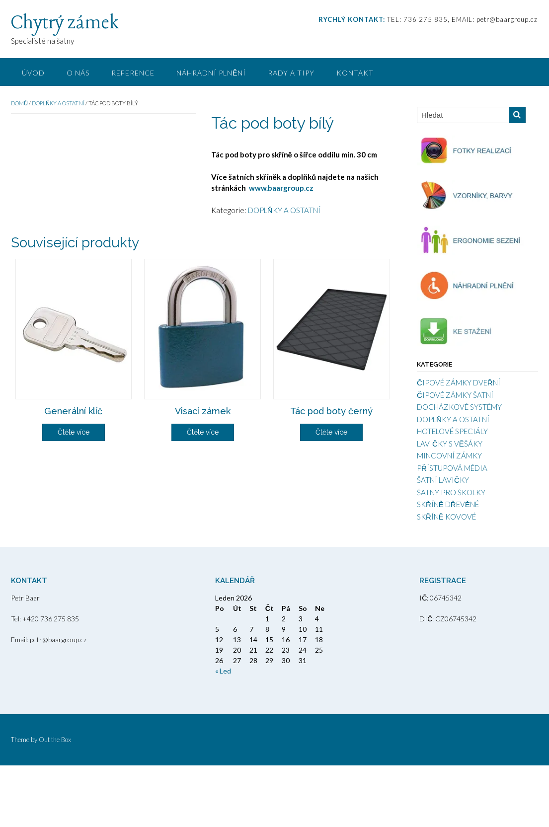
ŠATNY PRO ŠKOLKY (451, 492)
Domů (19, 103)
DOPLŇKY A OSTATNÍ (58, 103)
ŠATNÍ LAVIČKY (443, 479)
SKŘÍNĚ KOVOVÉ (446, 516)
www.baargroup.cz (281, 187)
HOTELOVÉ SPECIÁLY (452, 431)
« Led (223, 732)
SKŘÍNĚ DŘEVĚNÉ (448, 504)
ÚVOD (33, 73)
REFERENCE (133, 73)
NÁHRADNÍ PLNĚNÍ (211, 73)
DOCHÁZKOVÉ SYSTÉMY (459, 406)
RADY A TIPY (291, 73)
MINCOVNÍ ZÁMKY (449, 455)
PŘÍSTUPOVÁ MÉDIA (452, 467)
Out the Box (55, 801)
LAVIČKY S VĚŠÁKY (449, 443)
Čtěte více (73, 565)
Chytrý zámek (65, 23)
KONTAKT (355, 73)
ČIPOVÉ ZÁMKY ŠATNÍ (455, 394)
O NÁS (78, 73)
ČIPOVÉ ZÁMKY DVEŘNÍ (458, 382)
